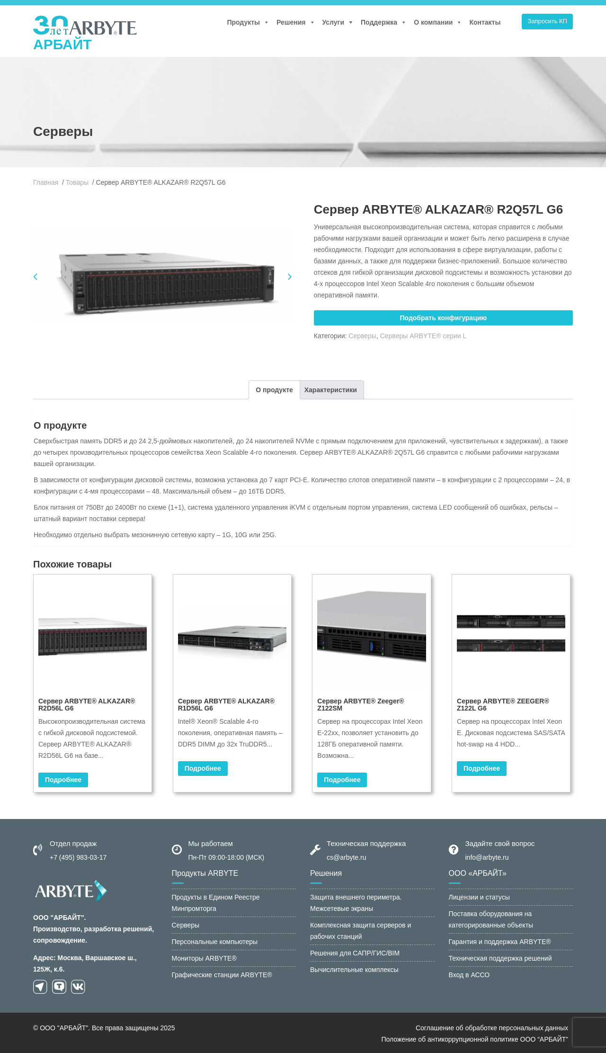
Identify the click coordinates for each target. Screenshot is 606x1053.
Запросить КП (547, 21)
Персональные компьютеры (215, 940)
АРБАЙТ (62, 44)
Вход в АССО (469, 973)
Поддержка (384, 22)
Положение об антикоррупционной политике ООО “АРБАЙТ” (474, 1038)
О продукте (274, 388)
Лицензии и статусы (479, 896)
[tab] (274, 388)
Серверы (362, 336)
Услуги (333, 22)
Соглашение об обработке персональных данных (492, 1026)
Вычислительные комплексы (354, 968)
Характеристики (330, 388)
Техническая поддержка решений (500, 957)
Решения (295, 22)
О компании (438, 22)
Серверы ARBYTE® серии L (423, 336)
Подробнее (63, 778)
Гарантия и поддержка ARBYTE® (500, 940)
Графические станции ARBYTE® (222, 973)
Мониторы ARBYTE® (204, 957)
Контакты (484, 22)
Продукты (248, 22)
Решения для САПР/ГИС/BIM (355, 951)
